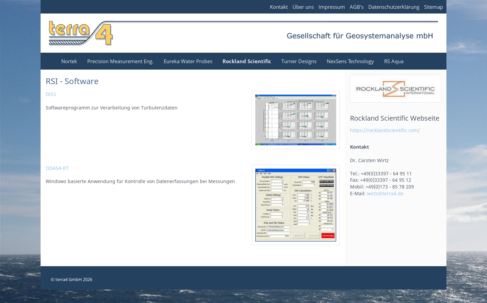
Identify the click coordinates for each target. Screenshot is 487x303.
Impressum (332, 6)
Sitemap (433, 6)
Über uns (303, 6)
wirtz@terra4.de (385, 193)
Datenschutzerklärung (393, 6)
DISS (51, 94)
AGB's (357, 6)
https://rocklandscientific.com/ (385, 130)
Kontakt (279, 6)
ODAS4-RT (57, 168)
